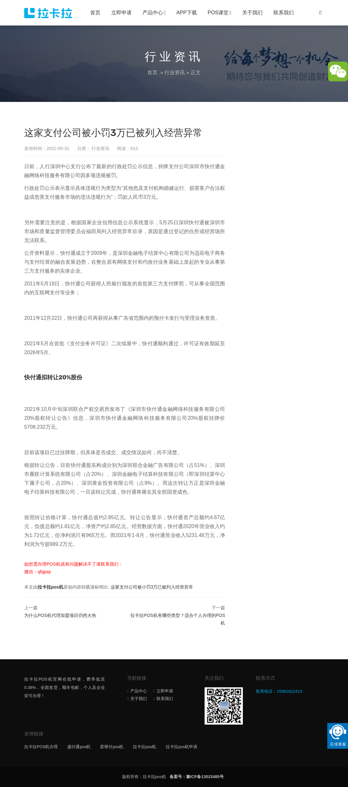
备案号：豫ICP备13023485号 (197, 776)
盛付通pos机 (79, 746)
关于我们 (252, 12)
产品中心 (152, 12)
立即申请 (121, 12)
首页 (95, 12)
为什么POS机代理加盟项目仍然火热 (60, 615)
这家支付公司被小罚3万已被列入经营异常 (152, 587)
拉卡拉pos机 (50, 587)
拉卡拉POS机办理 (41, 746)
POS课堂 (218, 12)
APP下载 (187, 12)
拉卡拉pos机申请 (181, 746)
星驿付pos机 (111, 746)
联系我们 (283, 12)
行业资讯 (174, 72)
